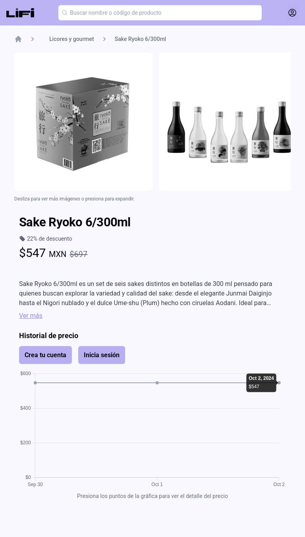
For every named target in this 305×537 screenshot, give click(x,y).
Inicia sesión (102, 355)
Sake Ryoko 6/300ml (140, 39)
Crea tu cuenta (45, 355)
